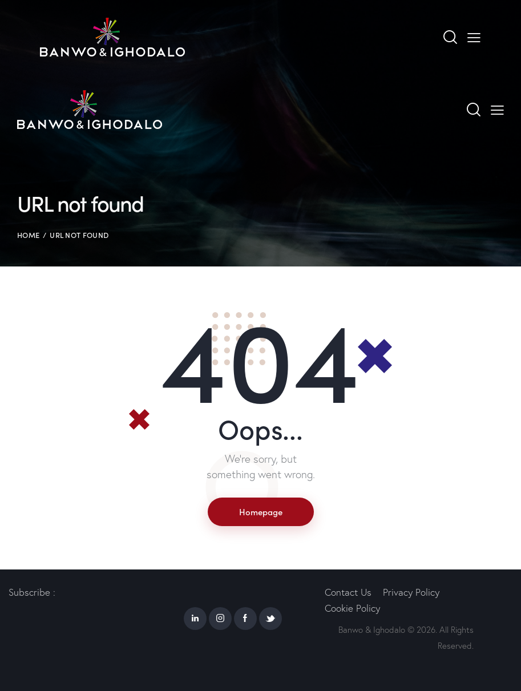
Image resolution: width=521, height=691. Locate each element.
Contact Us (348, 592)
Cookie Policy (352, 608)
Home (28, 234)
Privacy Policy (411, 592)
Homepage (260, 512)
